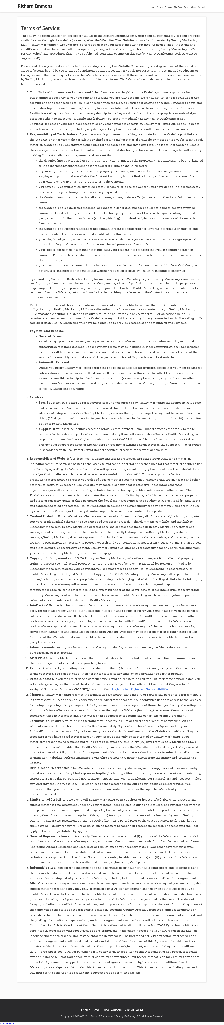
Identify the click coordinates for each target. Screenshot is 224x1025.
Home (152, 7)
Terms (95, 1010)
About (193, 7)
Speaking (168, 7)
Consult (160, 7)
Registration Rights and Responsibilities (140, 689)
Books (186, 7)
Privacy (85, 1010)
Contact (201, 7)
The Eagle (178, 7)
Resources (116, 1010)
